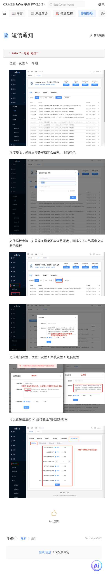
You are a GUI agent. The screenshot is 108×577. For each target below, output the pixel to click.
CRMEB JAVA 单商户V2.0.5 (24, 4)
